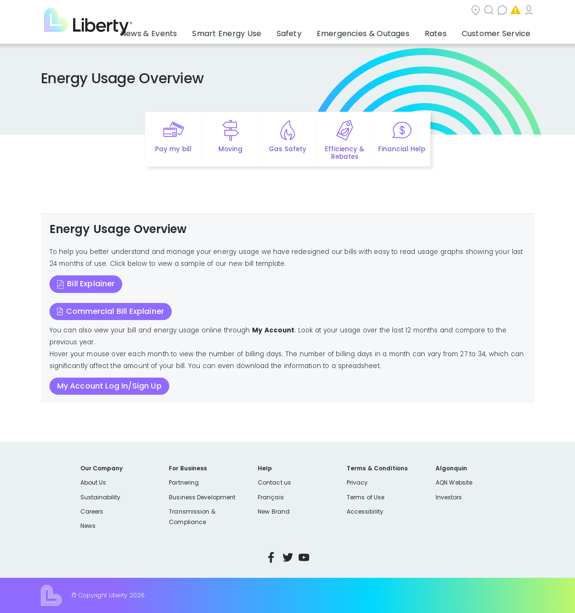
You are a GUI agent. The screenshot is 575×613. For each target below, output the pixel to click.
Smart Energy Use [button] (258, 31)
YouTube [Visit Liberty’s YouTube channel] (304, 557)
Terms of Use (366, 497)
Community (293, 11)
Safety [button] (314, 31)
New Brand (274, 511)
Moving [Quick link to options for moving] (230, 149)
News (88, 526)
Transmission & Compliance (192, 516)
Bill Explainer (91, 283)
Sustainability (100, 497)
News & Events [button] (190, 31)
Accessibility (365, 511)
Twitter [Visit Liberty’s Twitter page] (288, 557)
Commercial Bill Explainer (115, 311)
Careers (91, 511)
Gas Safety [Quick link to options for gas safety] (287, 149)
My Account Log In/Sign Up (109, 385)
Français (270, 497)
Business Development (202, 497)
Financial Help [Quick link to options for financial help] (401, 149)
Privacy (357, 482)
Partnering (184, 482)
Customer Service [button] (499, 31)
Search (344, 11)
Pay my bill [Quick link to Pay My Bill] (173, 149)
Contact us (395, 11)
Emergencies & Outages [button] (380, 31)
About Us (93, 482)
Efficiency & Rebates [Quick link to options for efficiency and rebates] (344, 153)
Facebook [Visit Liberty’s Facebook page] (271, 557)
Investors (449, 497)
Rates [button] (445, 31)
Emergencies (453, 11)
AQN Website (454, 482)
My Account (513, 11)
